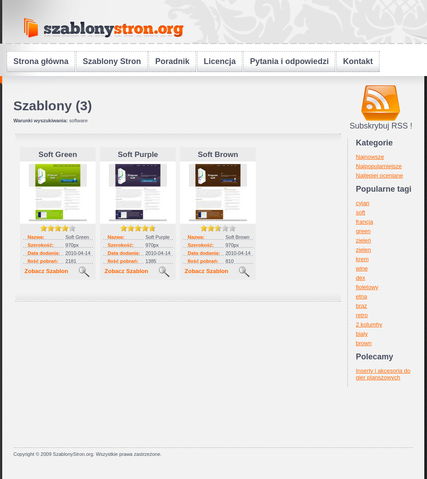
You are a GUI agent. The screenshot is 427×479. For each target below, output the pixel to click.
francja (364, 221)
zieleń (363, 240)
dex (360, 277)
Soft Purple (138, 154)
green (363, 231)
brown (363, 343)
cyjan (362, 203)
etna (361, 296)
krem (362, 259)
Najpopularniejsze (379, 166)
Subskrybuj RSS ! (381, 125)
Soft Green (58, 154)
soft (360, 212)
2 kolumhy (369, 324)
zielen (363, 249)
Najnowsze (370, 156)
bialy (362, 333)
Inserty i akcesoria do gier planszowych (383, 374)
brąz (361, 305)
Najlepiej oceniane (379, 175)
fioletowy (367, 287)
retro (362, 315)
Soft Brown (218, 154)
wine (362, 268)
